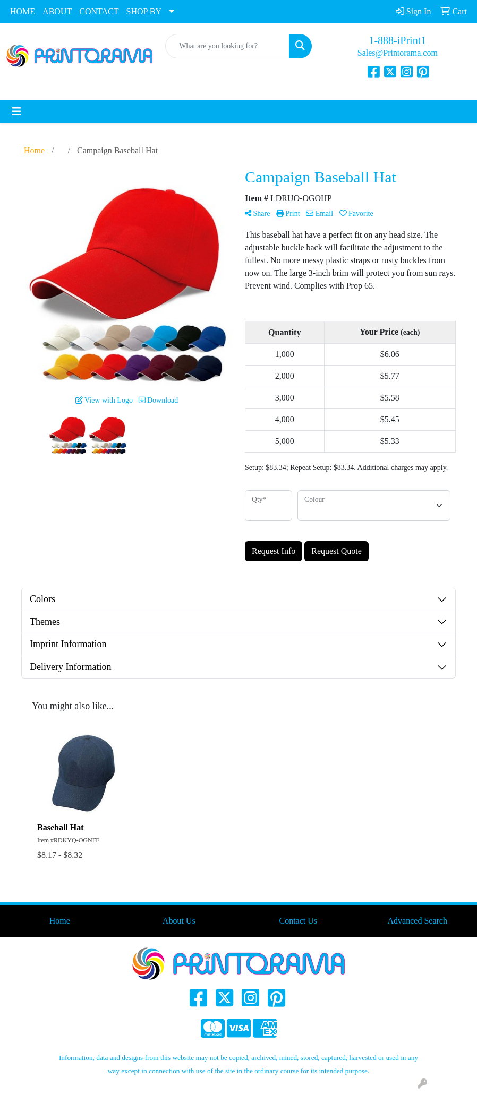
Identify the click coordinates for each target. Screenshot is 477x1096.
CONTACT (98, 11)
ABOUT (57, 11)
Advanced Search (417, 920)
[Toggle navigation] (16, 111)
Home (59, 920)
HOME (22, 11)
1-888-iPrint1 (397, 40)
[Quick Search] (227, 46)
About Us (179, 920)
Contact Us (298, 920)
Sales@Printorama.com (397, 52)
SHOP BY (144, 11)
